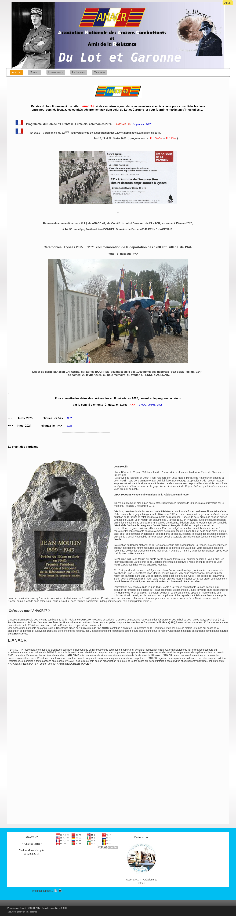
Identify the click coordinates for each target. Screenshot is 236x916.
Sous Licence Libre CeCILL (55, 908)
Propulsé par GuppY (17, 908)
